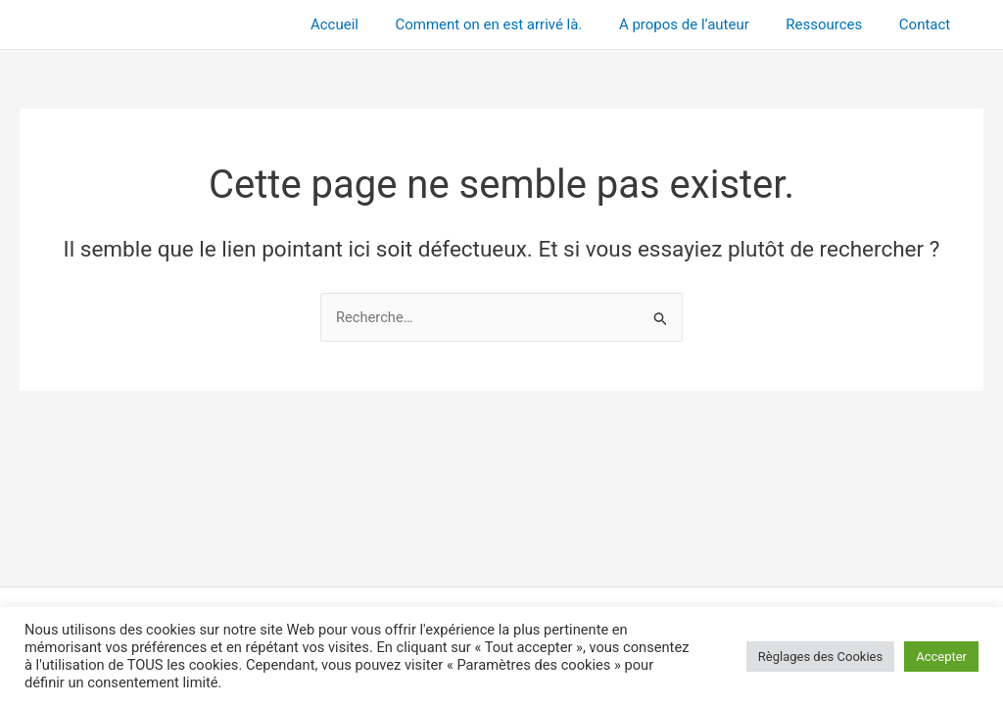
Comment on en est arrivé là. (514, 24)
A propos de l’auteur (703, 24)
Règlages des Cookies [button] (820, 656)
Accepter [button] (941, 656)
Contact (928, 24)
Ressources (835, 24)
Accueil (368, 24)
